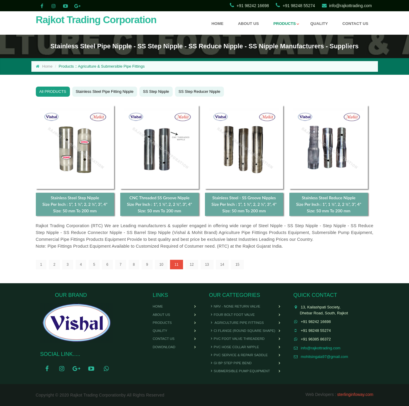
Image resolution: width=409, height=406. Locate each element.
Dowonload (164, 347)
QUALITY (319, 23)
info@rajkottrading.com (350, 5)
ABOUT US (248, 23)
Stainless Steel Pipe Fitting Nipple (105, 91)
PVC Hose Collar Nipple (234, 347)
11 (176, 264)
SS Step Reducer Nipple (199, 91)
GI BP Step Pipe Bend (230, 363)
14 (222, 264)
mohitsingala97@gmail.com (324, 356)
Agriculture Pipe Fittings (236, 322)
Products (162, 322)
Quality (160, 330)
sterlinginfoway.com (355, 394)
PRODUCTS (284, 23)
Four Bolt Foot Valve (232, 314)
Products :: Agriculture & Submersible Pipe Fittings (102, 66)
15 (237, 264)
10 (161, 264)
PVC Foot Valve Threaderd (237, 338)
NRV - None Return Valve (234, 306)
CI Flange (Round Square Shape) (242, 330)
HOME (217, 23)
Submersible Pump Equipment (239, 371)
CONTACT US (355, 23)
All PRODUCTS (52, 91)
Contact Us (164, 338)
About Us (161, 314)
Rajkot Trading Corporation (96, 20)
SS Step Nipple (156, 91)
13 (207, 264)
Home (47, 66)
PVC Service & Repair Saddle (238, 355)
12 (192, 264)
